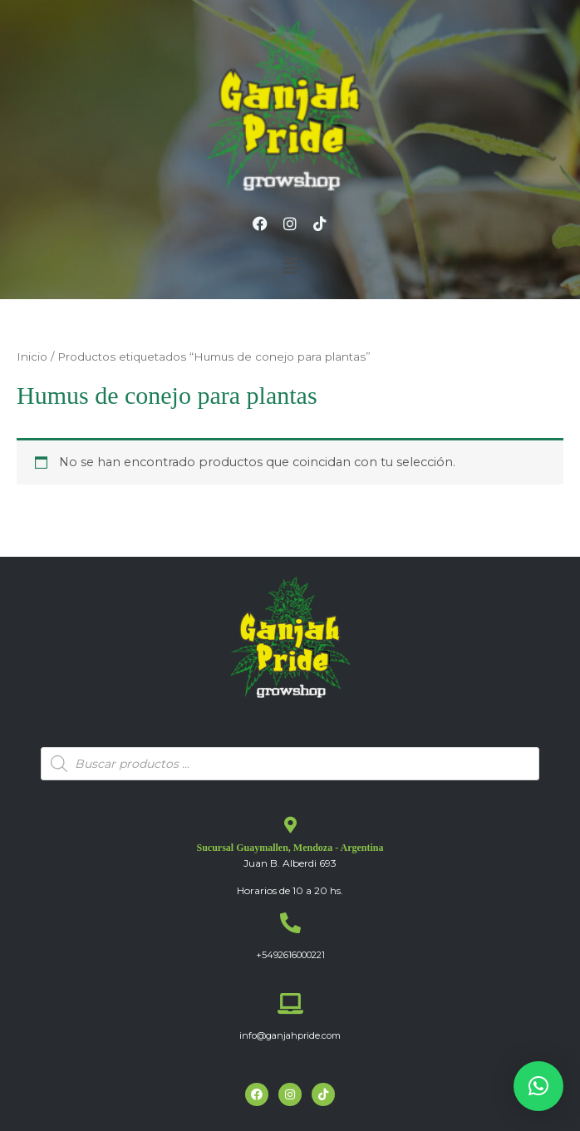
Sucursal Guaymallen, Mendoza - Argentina (289, 847)
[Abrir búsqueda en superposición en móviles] (290, 763)
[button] (290, 267)
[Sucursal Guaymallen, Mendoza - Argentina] (290, 825)
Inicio (32, 356)
